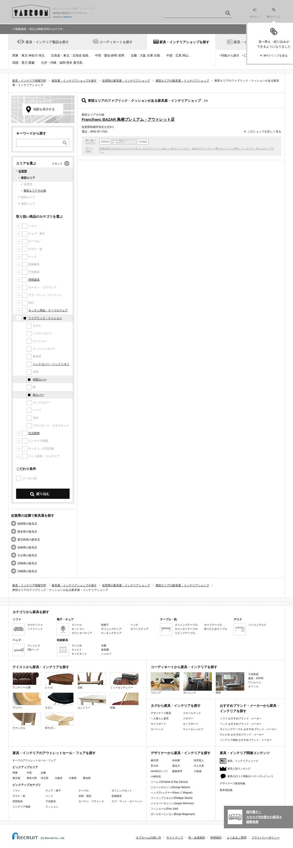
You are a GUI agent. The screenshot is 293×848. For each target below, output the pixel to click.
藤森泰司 (177, 771)
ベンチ (134, 624)
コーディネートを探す (116, 42)
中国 (169, 55)
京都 (157, 55)
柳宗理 (154, 760)
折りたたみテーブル (215, 628)
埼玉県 (44, 778)
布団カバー (40, 379)
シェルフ (106, 653)
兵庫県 (73, 778)
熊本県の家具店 (27, 531)
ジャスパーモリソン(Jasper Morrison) (172, 803)
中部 (98, 55)
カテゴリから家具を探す (31, 612)
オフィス (253, 686)
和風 (124, 700)
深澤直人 (199, 760)
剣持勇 (176, 760)
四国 (15, 62)
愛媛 (31, 62)
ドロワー (188, 718)
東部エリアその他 (35, 190)
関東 (15, 55)
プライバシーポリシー (266, 837)
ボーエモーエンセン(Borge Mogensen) (173, 814)
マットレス (33, 645)
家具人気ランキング (239, 768)
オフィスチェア (139, 628)
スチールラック (192, 713)
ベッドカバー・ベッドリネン (51, 364)
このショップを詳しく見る (264, 131)
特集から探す (230, 55)
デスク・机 (19, 796)
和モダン (59, 721)
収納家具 (117, 796)
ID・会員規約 (196, 837)
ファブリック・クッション (45, 318)
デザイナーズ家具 (161, 713)
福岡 (62, 62)
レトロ (59, 680)
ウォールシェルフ (193, 729)
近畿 (134, 55)
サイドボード (158, 723)
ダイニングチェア (111, 628)
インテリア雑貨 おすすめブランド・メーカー (246, 740)
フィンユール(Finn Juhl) (164, 808)
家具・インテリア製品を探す (47, 42)
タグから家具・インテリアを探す (176, 706)
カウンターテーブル (186, 628)
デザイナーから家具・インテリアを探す (181, 753)
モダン (59, 700)
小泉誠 (197, 771)
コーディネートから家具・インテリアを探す (184, 667)
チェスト (77, 649)
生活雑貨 (34, 433)
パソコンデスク (257, 624)
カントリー (92, 700)
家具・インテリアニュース (242, 760)
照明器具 (34, 279)
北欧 (92, 680)
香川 (24, 62)
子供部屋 (253, 674)
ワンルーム (254, 682)
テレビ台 (77, 645)
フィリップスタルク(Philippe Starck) (171, 798)
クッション (52, 806)
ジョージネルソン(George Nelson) (170, 787)
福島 (85, 55)
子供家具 (51, 801)
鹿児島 (77, 62)
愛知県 (87, 778)
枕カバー (38, 394)
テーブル (84, 790)
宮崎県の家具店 (27, 563)
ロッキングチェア (111, 633)
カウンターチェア (82, 633)
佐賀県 (22, 171)
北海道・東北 (60, 55)
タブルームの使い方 (148, 837)
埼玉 (41, 55)
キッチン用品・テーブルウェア (48, 310)
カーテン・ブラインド (91, 801)
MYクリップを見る (276, 55)
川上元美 (199, 765)
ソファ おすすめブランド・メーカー (241, 718)
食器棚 (105, 649)
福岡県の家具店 (27, 523)
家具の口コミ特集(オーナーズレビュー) (250, 776)
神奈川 (33, 55)
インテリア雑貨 (21, 806)
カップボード (190, 723)
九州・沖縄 (48, 62)
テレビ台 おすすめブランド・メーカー (242, 734)
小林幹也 (156, 776)
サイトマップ (174, 837)
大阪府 (58, 778)
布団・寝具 (85, 796)
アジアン (27, 700)
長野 (121, 55)
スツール (77, 624)
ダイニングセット (122, 790)
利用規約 (216, 837)
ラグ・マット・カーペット (127, 801)
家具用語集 (226, 790)
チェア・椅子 (53, 790)
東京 (24, 55)
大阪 (143, 55)
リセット (57, 163)
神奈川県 (32, 778)
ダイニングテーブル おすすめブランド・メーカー (248, 729)
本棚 (103, 645)
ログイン (254, 13)
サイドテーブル (213, 624)
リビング (165, 683)
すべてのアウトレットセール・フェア (34, 760)
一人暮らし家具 (160, 718)
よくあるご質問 (236, 837)
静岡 (114, 55)
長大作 (154, 765)
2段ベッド (33, 649)
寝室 (230, 683)
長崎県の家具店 (27, 547)
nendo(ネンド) (159, 771)
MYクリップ (274, 13)
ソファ (16, 790)
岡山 (185, 55)
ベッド (49, 796)
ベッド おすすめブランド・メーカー (241, 723)
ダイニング (197, 683)
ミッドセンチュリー (124, 680)
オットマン (78, 628)
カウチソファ (35, 624)
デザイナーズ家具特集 (232, 783)
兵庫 (150, 55)
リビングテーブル (185, 633)
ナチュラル (27, 721)
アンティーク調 (27, 680)
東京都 (16, 778)
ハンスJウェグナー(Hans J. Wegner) (171, 792)
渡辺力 (176, 765)
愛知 (107, 55)
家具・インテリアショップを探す (184, 42)
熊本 (69, 62)
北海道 (77, 55)
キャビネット (79, 653)
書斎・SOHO (255, 678)
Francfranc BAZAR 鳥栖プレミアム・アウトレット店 (128, 119)
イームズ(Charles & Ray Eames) (169, 781)
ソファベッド (35, 628)
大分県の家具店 (27, 555)
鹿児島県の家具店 (28, 539)
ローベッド (157, 729)
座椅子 (105, 624)
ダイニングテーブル (186, 624)
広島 (179, 55)
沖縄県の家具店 (27, 571)
